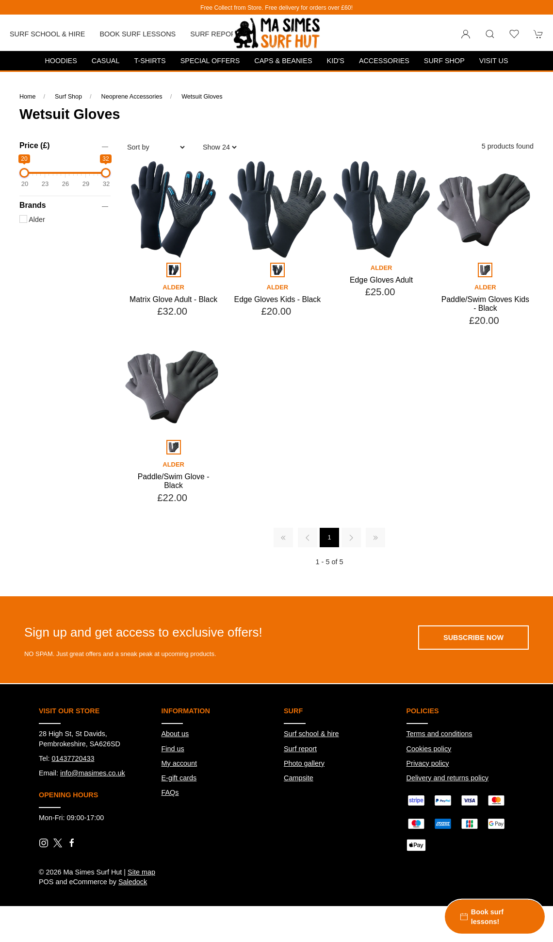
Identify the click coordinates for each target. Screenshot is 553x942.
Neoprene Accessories (132, 96)
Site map (141, 872)
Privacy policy (428, 763)
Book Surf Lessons (137, 34)
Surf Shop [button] (444, 61)
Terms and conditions (439, 734)
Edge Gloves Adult (381, 280)
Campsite (298, 778)
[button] (490, 34)
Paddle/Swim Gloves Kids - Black (485, 304)
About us (175, 734)
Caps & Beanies (283, 61)
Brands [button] (32, 205)
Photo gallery (304, 763)
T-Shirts (149, 61)
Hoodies (61, 61)
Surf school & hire (311, 734)
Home (27, 96)
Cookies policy (429, 749)
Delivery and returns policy (448, 778)
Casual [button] (106, 61)
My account (179, 763)
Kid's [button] (335, 61)
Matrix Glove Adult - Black (173, 299)
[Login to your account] (466, 34)
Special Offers (210, 61)
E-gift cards (179, 778)
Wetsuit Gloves (201, 96)
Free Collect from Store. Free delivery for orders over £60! (276, 7)
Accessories (384, 61)
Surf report (215, 34)
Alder (32, 219)
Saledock (132, 882)
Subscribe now (473, 637)
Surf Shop (68, 96)
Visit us (493, 61)
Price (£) (34, 145)
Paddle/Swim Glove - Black (174, 481)
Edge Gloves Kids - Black (277, 299)
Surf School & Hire (47, 34)
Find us (173, 749)
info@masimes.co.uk (92, 773)
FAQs (170, 792)
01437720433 (72, 758)
